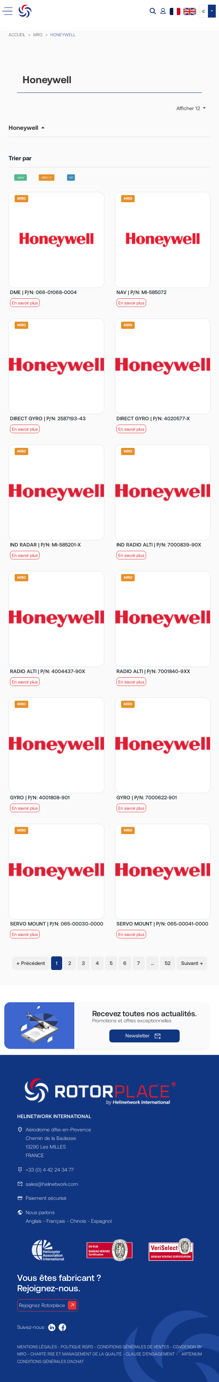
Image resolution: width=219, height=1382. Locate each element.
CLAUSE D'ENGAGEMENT (150, 1353)
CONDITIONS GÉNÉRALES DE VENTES (133, 1346)
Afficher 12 (188, 108)
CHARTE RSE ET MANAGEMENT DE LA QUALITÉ (76, 1353)
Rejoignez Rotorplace (47, 1305)
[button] (154, 11)
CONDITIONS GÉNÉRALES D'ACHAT (50, 1361)
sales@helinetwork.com (52, 1184)
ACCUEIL (17, 34)
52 (167, 963)
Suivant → (192, 963)
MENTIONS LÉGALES (37, 1346)
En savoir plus (25, 302)
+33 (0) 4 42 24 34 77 (50, 1169)
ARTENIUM (191, 1353)
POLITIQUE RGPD (77, 1346)
